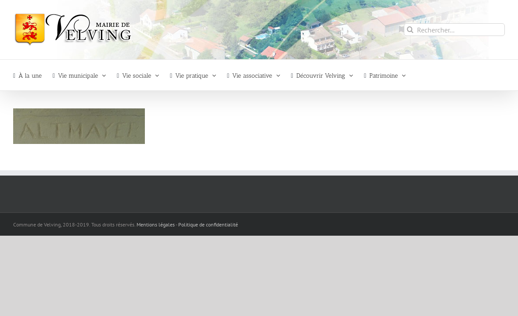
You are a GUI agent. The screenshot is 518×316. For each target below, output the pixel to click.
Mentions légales (156, 224)
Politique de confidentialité (208, 224)
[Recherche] (410, 29)
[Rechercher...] (454, 29)
